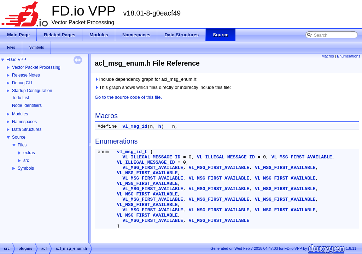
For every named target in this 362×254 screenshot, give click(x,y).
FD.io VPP (16, 59)
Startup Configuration (32, 90)
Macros (328, 56)
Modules (20, 113)
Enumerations (348, 56)
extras (29, 152)
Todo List (20, 97)
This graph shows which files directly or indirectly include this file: (163, 87)
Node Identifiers (27, 105)
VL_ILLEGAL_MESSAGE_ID (151, 157)
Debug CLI (22, 82)
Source (18, 137)
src (26, 160)
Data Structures (26, 129)
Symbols (26, 168)
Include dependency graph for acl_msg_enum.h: (146, 79)
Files (22, 145)
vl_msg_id (134, 126)
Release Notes (26, 75)
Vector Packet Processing (36, 67)
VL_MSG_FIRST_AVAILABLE (302, 157)
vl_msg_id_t (132, 152)
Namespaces (24, 121)
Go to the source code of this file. (128, 97)
